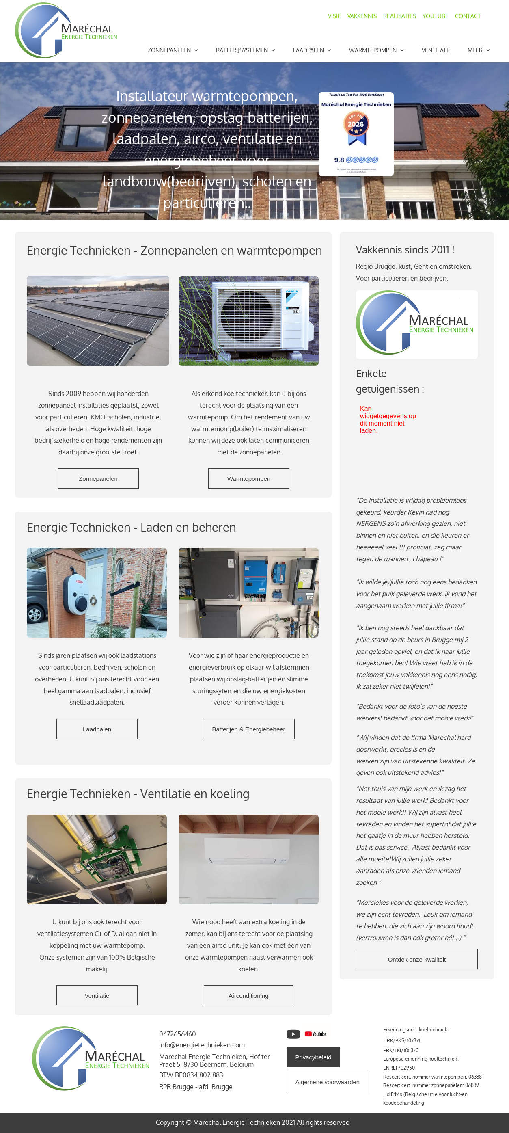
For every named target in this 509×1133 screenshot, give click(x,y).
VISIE (337, 16)
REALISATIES (399, 16)
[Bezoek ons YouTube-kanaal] (293, 1034)
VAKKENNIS (362, 16)
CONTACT (468, 16)
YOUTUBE (436, 16)
